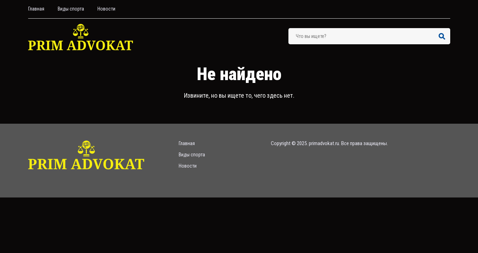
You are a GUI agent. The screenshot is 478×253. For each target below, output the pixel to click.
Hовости (106, 9)
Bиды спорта (71, 9)
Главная (36, 9)
